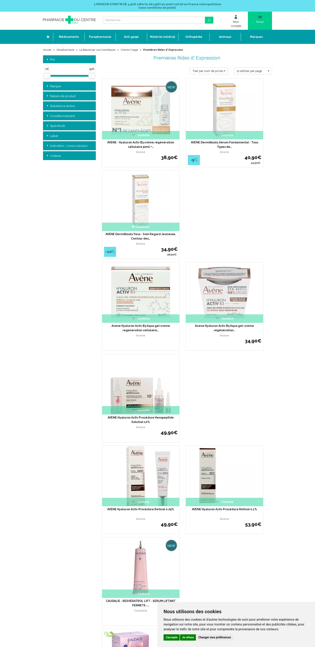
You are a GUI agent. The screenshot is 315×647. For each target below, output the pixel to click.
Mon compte (128, 557)
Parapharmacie (67, 50)
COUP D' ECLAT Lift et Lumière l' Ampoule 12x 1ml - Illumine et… (245, 389)
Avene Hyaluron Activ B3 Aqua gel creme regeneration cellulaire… (128, 221)
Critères (53, 157)
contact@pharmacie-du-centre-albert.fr (72, 540)
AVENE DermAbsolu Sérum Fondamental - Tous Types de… (187, 138)
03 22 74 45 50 (57, 533)
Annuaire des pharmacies (136, 563)
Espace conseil (130, 531)
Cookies (125, 549)
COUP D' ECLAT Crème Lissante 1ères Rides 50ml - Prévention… (186, 389)
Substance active (60, 107)
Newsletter (127, 535)
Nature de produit (61, 97)
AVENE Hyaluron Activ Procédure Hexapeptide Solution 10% (245, 221)
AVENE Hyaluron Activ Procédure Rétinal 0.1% (187, 305)
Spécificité (55, 127)
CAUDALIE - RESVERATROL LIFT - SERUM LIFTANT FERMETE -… (246, 305)
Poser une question (132, 520)
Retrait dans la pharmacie (215, 502)
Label (52, 137)
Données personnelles (134, 546)
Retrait (69, 444)
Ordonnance (128, 513)
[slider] (47, 77)
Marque (53, 87)
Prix (50, 60)
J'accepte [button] (172, 637)
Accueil (48, 50)
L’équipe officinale (131, 509)
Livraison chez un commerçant (218, 509)
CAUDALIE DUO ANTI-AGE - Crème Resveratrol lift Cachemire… (128, 389)
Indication (67, 147)
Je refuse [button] (188, 637)
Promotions (128, 527)
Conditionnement (60, 117)
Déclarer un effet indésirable (138, 516)
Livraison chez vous (211, 505)
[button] (209, 72)
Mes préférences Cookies (136, 553)
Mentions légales (131, 542)
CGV (124, 538)
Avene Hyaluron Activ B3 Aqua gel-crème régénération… (187, 221)
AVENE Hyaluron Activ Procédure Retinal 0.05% (128, 305)
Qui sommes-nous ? (133, 505)
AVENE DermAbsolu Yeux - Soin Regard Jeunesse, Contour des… (246, 138)
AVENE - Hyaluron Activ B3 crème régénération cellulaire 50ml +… (128, 138)
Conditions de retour (212, 513)
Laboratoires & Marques (135, 524)
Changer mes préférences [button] (214, 637)
